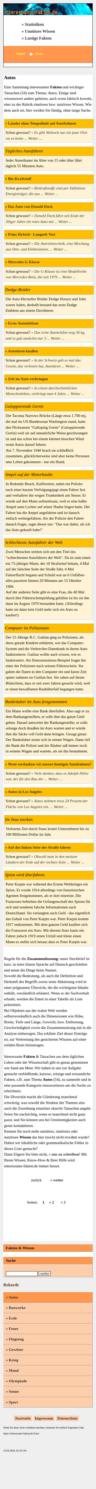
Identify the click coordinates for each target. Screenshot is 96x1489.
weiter (58, 1180)
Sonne (14, 1391)
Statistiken (34, 24)
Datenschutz (67, 1418)
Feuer (13, 1329)
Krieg (13, 1360)
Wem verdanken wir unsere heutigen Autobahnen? (49, 764)
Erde (13, 1318)
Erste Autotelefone (23, 323)
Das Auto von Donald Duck (30, 207)
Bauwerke (17, 1308)
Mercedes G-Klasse (24, 262)
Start (20, 54)
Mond (13, 1370)
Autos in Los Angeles (25, 792)
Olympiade (18, 1381)
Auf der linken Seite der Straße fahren (39, 847)
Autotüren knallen (23, 351)
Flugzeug (16, 1339)
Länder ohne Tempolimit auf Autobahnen (42, 123)
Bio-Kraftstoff (19, 179)
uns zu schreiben (65, 1154)
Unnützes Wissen (40, 31)
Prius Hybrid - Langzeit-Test (31, 234)
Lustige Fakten (38, 38)
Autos (13, 1297)
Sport (13, 1402)
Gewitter (16, 1350)
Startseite (23, 1418)
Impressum (44, 1418)
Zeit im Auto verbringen (28, 379)
